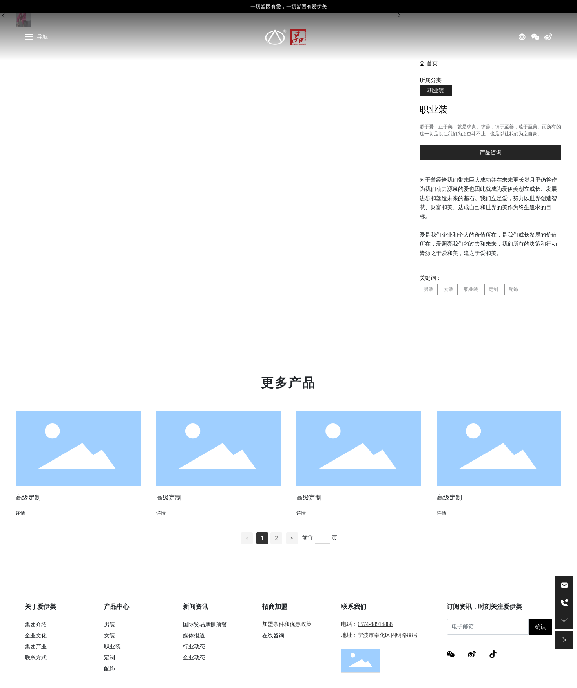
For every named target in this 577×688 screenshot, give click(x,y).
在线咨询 (273, 635)
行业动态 (194, 646)
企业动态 (194, 657)
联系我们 (353, 606)
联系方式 (36, 657)
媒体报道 (194, 635)
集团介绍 (36, 624)
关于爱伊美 (40, 606)
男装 (109, 624)
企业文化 (36, 635)
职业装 (435, 90)
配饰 (109, 668)
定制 (109, 657)
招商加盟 (274, 606)
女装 (109, 635)
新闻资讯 (195, 606)
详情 (20, 513)
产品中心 (116, 606)
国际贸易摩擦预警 (205, 624)
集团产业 (36, 646)
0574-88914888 (375, 624)
